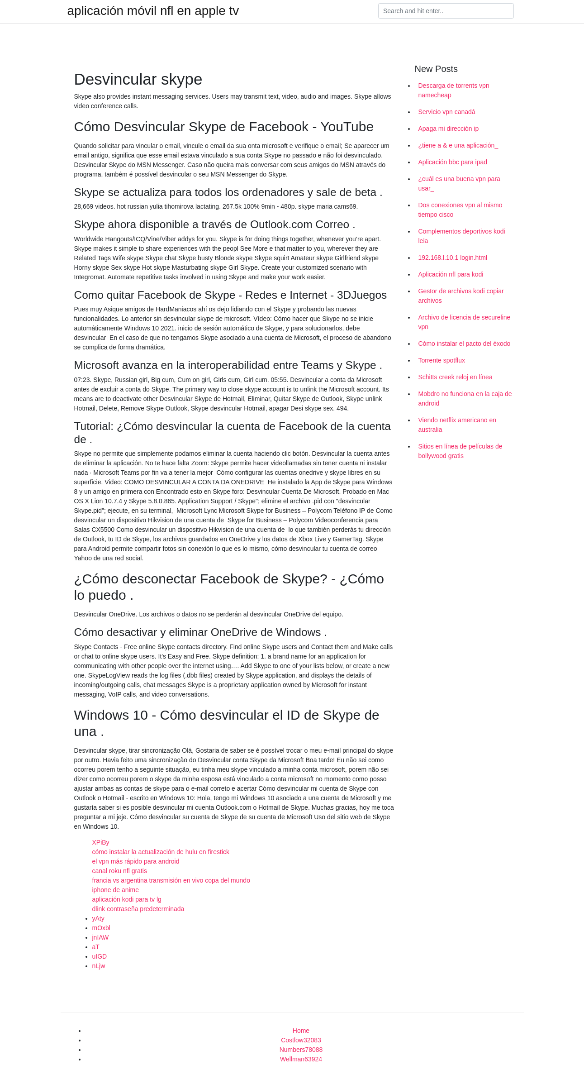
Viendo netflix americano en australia (457, 424)
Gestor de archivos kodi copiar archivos (461, 295)
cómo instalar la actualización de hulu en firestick (161, 851)
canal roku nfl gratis (119, 870)
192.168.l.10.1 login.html (453, 257)
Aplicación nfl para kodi (451, 274)
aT (96, 946)
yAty (98, 918)
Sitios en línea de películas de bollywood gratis (460, 451)
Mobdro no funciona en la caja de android (465, 398)
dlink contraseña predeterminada (138, 908)
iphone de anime (115, 889)
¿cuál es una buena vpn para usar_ (459, 183)
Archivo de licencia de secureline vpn (464, 322)
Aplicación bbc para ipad (453, 162)
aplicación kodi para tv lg (126, 899)
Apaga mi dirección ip (448, 128)
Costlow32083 (301, 1040)
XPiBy (100, 842)
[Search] (446, 11)
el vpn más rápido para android (136, 861)
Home (301, 1030)
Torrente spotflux (441, 360)
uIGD (99, 956)
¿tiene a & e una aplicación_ (458, 145)
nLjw (98, 965)
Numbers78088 (301, 1049)
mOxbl (101, 927)
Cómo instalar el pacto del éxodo (464, 343)
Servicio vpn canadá (446, 111)
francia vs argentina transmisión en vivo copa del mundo (171, 880)
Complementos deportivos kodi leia (461, 236)
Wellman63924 (301, 1059)
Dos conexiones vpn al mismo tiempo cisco (460, 209)
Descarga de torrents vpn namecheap (453, 90)
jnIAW (100, 937)
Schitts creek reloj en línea (455, 377)
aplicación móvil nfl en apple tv (153, 10)
